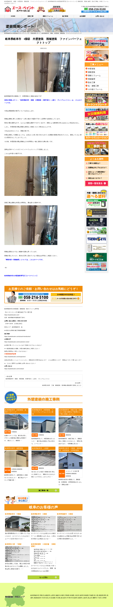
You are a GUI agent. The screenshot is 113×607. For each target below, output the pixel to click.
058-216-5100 (97, 9)
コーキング (69, 471)
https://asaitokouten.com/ (11, 315)
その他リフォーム (95, 89)
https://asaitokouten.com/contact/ (14, 368)
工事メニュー (96, 64)
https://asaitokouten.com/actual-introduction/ (17, 336)
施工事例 (65, 16)
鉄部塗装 (14, 471)
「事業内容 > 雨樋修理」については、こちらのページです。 (24, 259)
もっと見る (43, 577)
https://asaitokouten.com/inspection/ (15, 356)
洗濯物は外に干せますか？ (97, 167)
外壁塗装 (14, 432)
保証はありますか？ (95, 178)
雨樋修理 (91, 79)
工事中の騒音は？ (94, 163)
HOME (13, 16)
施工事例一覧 (43, 490)
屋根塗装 (68, 435)
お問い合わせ (100, 16)
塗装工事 (30, 16)
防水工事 (91, 82)
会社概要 (82, 16)
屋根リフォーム (48, 16)
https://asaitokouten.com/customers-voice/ (16, 342)
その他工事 (76, 471)
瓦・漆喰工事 (93, 86)
